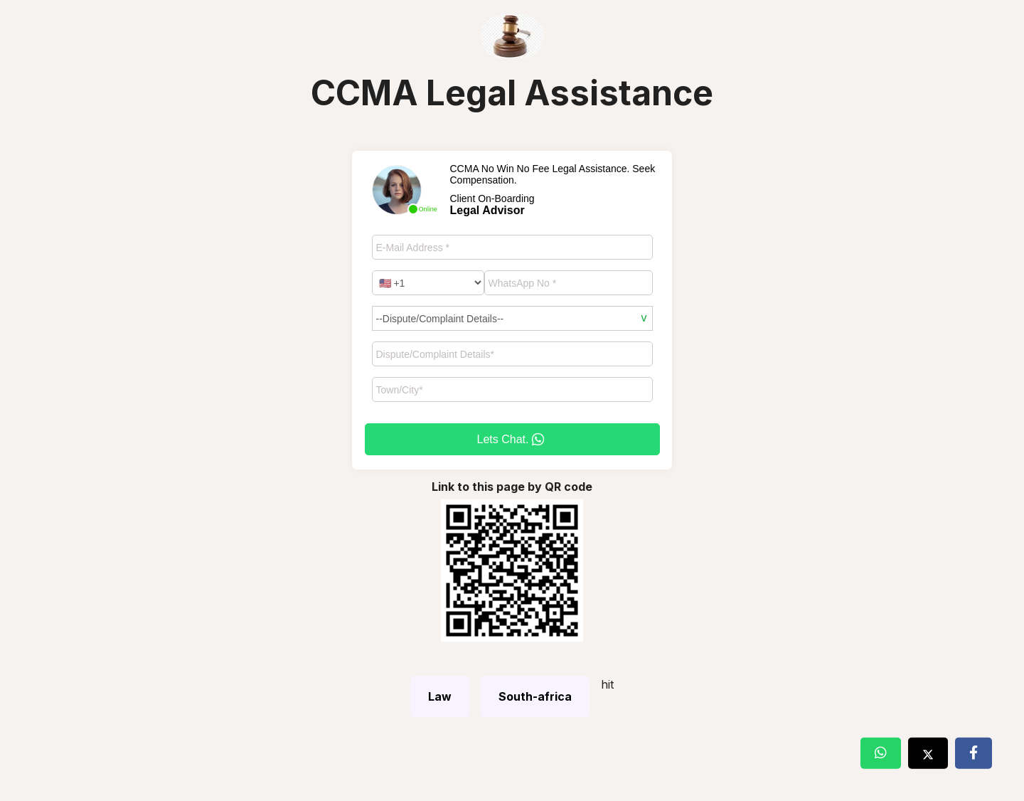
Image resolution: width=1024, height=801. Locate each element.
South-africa (535, 696)
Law (440, 696)
